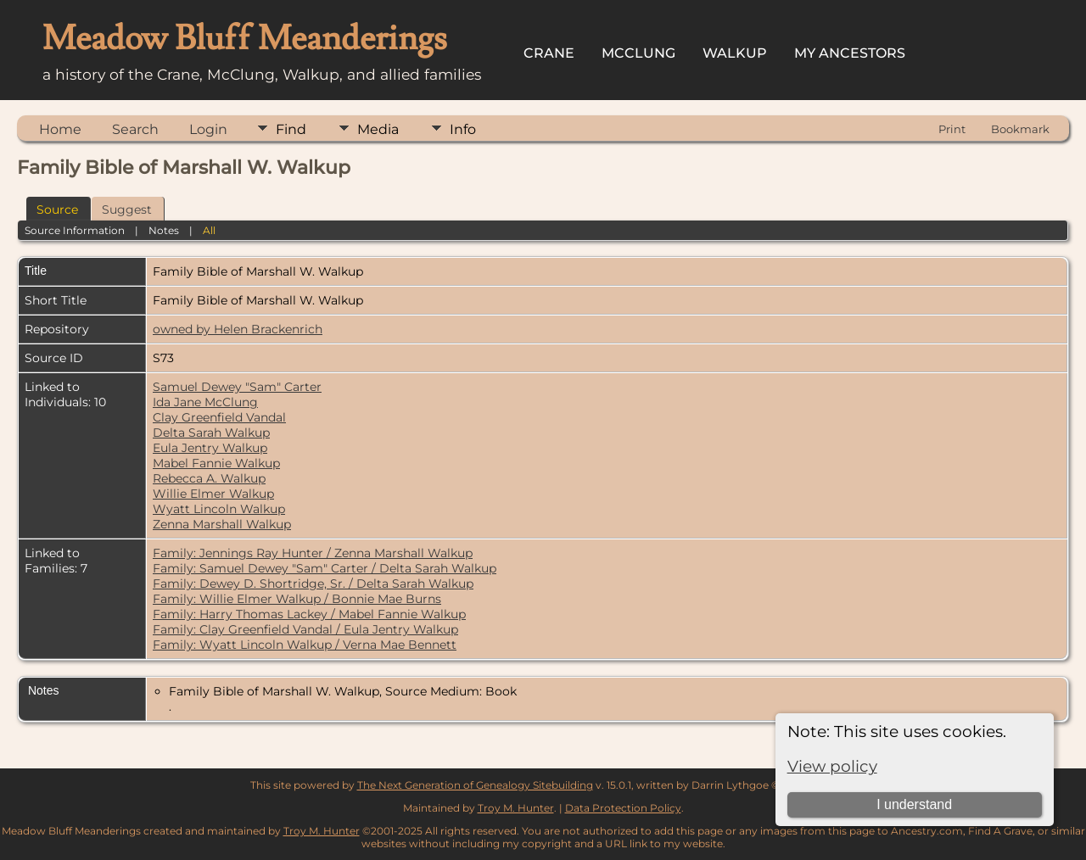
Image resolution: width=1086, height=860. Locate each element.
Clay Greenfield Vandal (219, 417)
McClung (638, 53)
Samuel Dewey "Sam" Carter (237, 386)
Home (60, 129)
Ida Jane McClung (205, 402)
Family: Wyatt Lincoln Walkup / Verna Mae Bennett (304, 644)
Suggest (127, 209)
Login (208, 129)
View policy (832, 766)
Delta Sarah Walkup (211, 432)
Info (463, 129)
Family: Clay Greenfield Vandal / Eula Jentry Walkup (305, 629)
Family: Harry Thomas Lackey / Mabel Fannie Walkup (309, 614)
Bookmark (1020, 129)
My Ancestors (849, 53)
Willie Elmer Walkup (213, 493)
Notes (163, 230)
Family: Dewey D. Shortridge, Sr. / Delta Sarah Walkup (313, 583)
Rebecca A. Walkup (209, 478)
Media (378, 129)
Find (291, 129)
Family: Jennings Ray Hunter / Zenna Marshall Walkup (313, 553)
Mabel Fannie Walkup (216, 463)
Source (57, 209)
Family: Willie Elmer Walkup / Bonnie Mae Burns (297, 598)
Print (952, 129)
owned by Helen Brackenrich (237, 329)
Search (135, 129)
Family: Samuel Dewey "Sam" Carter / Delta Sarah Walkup (324, 568)
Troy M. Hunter (516, 807)
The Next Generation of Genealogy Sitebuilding (475, 785)
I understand (914, 804)
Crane (548, 53)
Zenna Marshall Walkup (222, 524)
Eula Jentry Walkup (210, 447)
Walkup (735, 53)
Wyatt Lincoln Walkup (219, 509)
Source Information (75, 230)
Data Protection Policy (623, 807)
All (209, 230)
